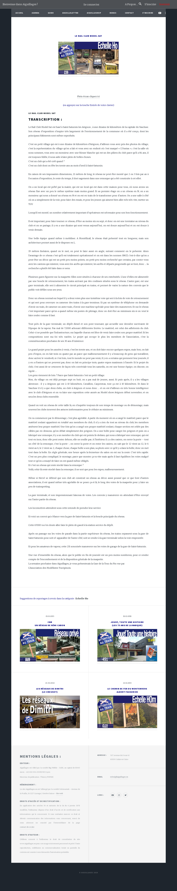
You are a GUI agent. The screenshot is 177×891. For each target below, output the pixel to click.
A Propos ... (132, 4)
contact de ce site (27, 827)
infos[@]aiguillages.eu (119, 777)
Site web (59, 793)
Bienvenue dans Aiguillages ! (20, 4)
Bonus (113, 13)
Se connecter (91, 4)
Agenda (35, 13)
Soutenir (164, 4)
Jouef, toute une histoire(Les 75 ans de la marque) (127, 624)
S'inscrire (151, 4)
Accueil (19, 13)
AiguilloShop (94, 13)
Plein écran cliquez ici (88, 96)
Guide (51, 13)
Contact (129, 13)
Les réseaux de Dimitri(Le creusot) (49, 690)
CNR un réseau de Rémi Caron (50, 624)
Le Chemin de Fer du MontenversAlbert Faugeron (127, 690)
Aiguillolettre (70, 13)
